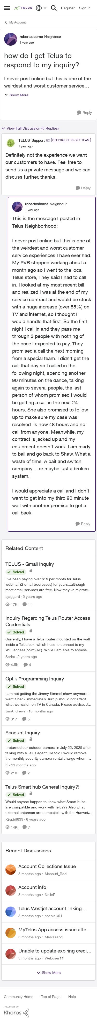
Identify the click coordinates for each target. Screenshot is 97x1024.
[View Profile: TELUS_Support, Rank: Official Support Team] (10, 143)
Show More (16, 95)
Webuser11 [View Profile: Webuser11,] (54, 958)
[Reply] (84, 112)
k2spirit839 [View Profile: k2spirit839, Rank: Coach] (14, 819)
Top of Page (51, 996)
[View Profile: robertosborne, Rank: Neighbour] (10, 39)
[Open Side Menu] (7, 8)
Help (72, 996)
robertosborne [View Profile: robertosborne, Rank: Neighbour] (31, 36)
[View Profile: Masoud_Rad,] (10, 869)
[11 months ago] (22, 765)
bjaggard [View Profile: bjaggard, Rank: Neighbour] (12, 596)
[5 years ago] (31, 596)
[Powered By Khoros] (48, 1012)
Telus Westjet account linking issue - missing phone (50, 909)
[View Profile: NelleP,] (10, 890)
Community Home (18, 996)
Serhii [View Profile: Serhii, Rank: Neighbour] (10, 657)
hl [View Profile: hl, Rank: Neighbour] (6, 765)
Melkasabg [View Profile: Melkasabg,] (54, 937)
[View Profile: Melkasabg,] (10, 933)
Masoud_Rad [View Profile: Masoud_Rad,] (55, 873)
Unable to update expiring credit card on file (53, 951)
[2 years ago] (26, 657)
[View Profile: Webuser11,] (10, 954)
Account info (32, 887)
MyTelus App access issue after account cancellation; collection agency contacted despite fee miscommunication (53, 930)
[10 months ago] (40, 710)
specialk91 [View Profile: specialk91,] (53, 916)
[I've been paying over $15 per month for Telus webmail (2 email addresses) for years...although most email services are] (48, 584)
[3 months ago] (29, 873)
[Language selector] (41, 8)
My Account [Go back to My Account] (15, 22)
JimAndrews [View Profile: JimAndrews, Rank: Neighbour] (15, 711)
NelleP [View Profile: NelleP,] (50, 894)
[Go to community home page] (23, 8)
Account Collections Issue (47, 866)
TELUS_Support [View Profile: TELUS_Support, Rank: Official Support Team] (31, 140)
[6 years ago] (35, 819)
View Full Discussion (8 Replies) (30, 128)
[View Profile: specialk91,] (10, 912)
